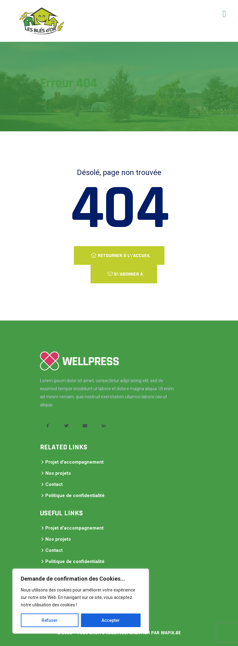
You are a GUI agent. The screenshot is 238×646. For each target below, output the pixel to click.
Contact (54, 484)
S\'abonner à (125, 274)
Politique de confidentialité (75, 495)
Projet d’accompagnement (74, 462)
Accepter (110, 620)
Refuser (50, 620)
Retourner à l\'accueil (120, 255)
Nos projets (58, 473)
